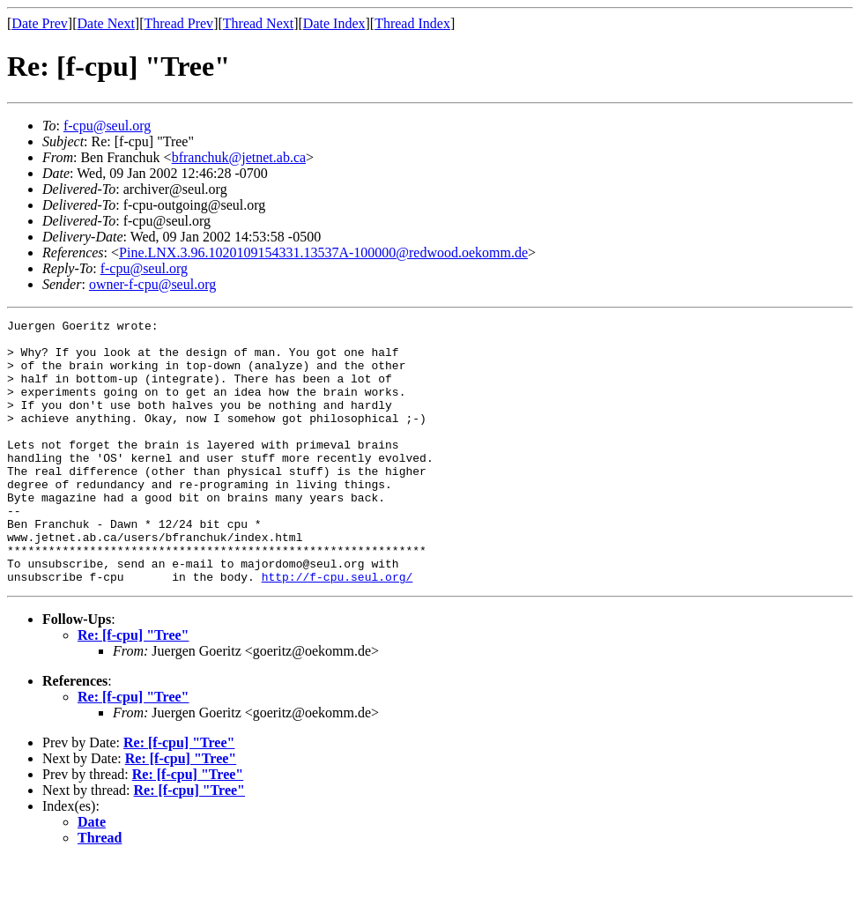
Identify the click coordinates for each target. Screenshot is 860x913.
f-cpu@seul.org (107, 125)
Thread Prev (178, 23)
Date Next (106, 23)
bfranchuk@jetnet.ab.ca (239, 157)
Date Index (334, 23)
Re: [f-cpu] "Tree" (133, 687)
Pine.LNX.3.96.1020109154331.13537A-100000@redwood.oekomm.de (323, 252)
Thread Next (258, 23)
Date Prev (39, 23)
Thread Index (412, 23)
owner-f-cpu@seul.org (152, 284)
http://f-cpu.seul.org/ (337, 629)
